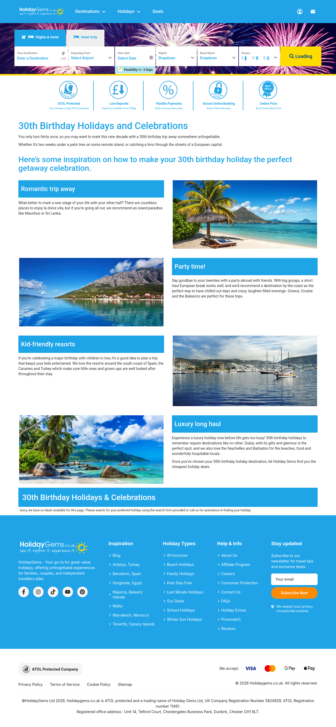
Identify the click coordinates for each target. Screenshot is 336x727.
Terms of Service (65, 684)
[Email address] (294, 579)
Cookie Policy (99, 684)
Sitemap (125, 684)
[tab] (40, 38)
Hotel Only (85, 37)
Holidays (129, 11)
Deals (158, 11)
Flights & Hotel (40, 37)
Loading (300, 56)
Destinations (90, 11)
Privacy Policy (30, 684)
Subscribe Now (294, 593)
